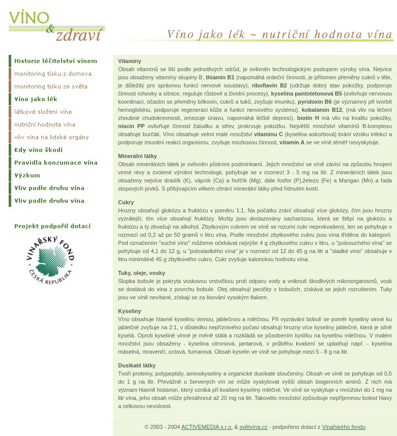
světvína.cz (254, 427)
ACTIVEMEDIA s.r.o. (207, 427)
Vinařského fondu (343, 427)
